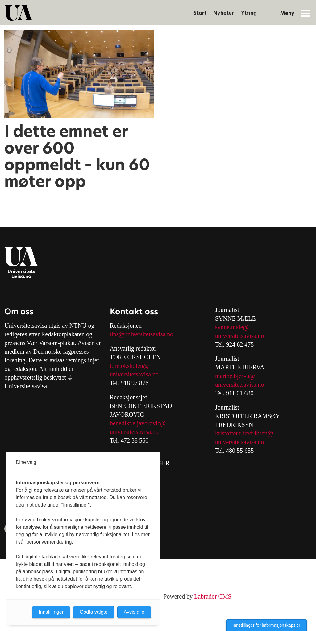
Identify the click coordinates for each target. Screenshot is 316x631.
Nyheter (223, 12)
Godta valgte (94, 612)
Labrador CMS (212, 596)
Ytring (249, 12)
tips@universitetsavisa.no (141, 334)
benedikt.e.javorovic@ (138, 423)
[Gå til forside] (18, 13)
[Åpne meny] (305, 13)
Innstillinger (51, 612)
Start (199, 12)
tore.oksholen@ (129, 365)
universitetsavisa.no (134, 374)
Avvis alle (134, 612)
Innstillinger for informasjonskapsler (266, 625)
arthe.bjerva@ (237, 375)
